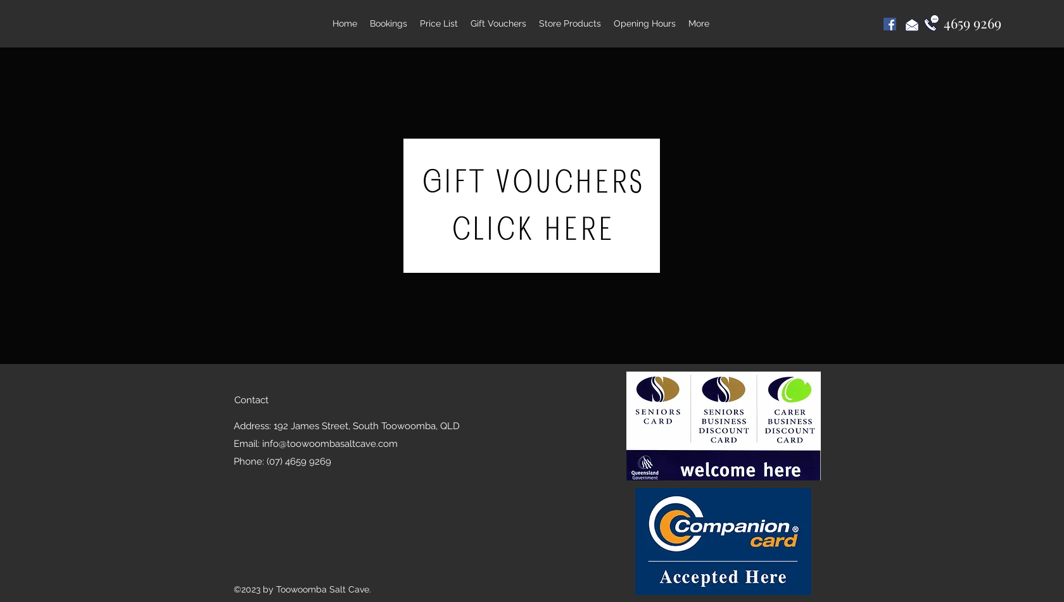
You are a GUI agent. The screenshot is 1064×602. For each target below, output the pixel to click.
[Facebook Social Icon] (890, 24)
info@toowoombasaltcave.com (330, 443)
